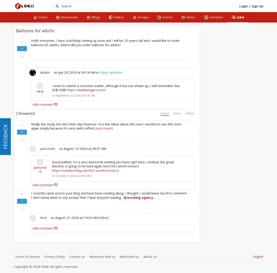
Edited (167, 217)
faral (103, 91)
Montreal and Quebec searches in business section (46, 128)
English (258, 256)
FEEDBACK (5, 136)
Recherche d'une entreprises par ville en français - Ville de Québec (44, 45)
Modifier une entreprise (42, 112)
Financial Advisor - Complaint (46, 105)
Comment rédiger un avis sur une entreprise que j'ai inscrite (45, 67)
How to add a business (42, 56)
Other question (174, 72)
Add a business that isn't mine (45, 86)
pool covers (167, 128)
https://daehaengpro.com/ (149, 90)
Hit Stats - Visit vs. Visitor (43, 78)
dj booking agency (202, 197)
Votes (241, 113)
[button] (85, 41)
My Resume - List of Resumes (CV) (45, 97)
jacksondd (103, 169)
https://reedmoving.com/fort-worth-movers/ (149, 170)
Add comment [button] (108, 104)
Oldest (253, 113)
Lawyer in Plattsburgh (41, 119)
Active (228, 113)
